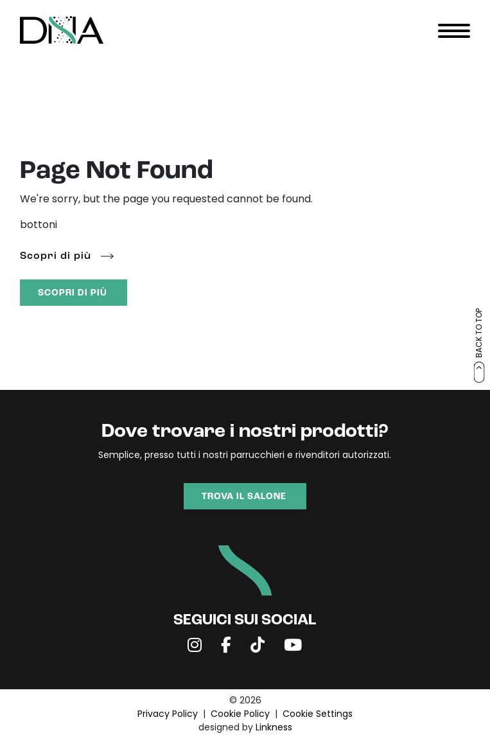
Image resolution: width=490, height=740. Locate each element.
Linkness (274, 728)
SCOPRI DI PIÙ (72, 293)
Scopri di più (55, 256)
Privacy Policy (167, 714)
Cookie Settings (318, 714)
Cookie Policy (240, 714)
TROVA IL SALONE (244, 497)
